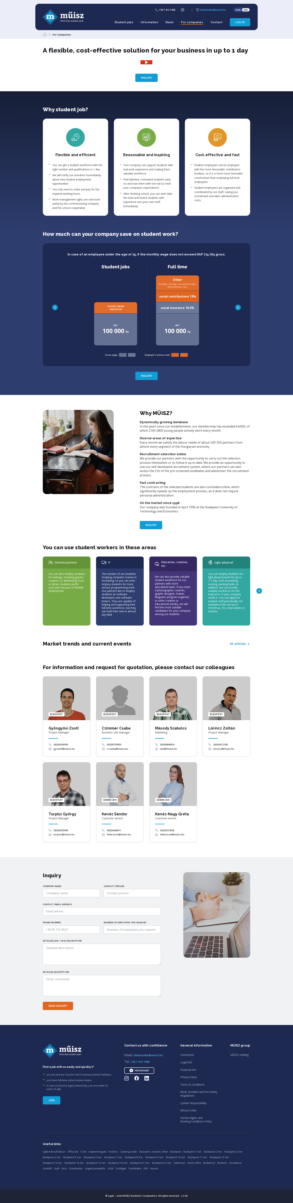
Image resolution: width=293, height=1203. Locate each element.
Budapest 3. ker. (234, 1151)
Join (51, 1100)
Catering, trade (128, 1151)
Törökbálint (134, 1168)
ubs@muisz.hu (168, 748)
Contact (216, 22)
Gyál (56, 1168)
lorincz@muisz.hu (223, 748)
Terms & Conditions (192, 1084)
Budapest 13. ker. (52, 1162)
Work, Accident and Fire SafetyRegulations (198, 1093)
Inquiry (146, 77)
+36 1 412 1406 (165, 10)
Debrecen (179, 1162)
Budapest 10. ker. (176, 1157)
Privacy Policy (188, 1077)
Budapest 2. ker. (213, 1151)
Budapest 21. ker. (140, 1162)
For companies (192, 22)
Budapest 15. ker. (96, 1162)
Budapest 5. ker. (72, 1157)
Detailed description (56, 972)
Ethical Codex (188, 1110)
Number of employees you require (125, 922)
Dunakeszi (235, 1162)
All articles (238, 644)
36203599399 (60, 744)
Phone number (52, 922)
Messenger (139, 1070)
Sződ (110, 1168)
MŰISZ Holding (239, 1055)
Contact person (114, 886)
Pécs (64, 1168)
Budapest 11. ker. (198, 1157)
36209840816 (167, 744)
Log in (240, 22)
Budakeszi (209, 1162)
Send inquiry (57, 1005)
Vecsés (154, 1168)
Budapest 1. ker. (192, 1151)
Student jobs (124, 22)
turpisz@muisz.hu (63, 834)
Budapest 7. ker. (113, 1157)
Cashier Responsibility (193, 1103)
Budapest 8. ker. (134, 1157)
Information (149, 22)
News (170, 22)
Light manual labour (54, 1151)
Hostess (113, 1151)
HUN (237, 9)
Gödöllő (47, 1168)
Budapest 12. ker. (219, 1157)
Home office (194, 1162)
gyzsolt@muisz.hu (64, 748)
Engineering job (97, 1151)
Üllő (146, 1168)
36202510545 (167, 830)
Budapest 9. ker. (155, 1157)
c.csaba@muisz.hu (117, 748)
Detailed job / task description (62, 940)
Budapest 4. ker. (52, 1157)
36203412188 (220, 744)
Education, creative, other (153, 1151)
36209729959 (114, 744)
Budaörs (222, 1162)
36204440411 (114, 830)
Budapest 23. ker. (162, 1162)
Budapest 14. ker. (74, 1162)
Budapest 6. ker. (93, 1157)
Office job (72, 1151)
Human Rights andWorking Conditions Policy (196, 1119)
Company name (52, 886)
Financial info (188, 1070)
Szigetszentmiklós (95, 1168)
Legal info (186, 1062)
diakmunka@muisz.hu (211, 10)
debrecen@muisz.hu (119, 834)
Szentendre (76, 1168)
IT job (84, 1151)
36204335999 (60, 830)
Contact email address (57, 904)
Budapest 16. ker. (118, 1162)
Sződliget (121, 1168)
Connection (187, 1055)
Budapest (175, 1151)
